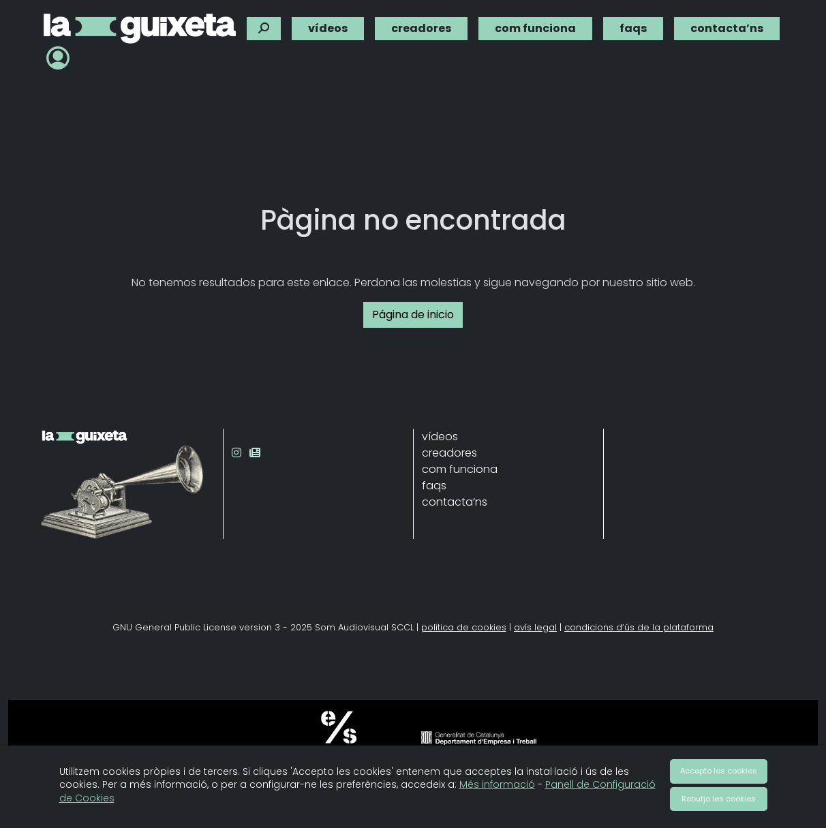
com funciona (535, 25)
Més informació (497, 784)
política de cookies (463, 627)
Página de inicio (413, 314)
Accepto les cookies (718, 770)
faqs (633, 25)
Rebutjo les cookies (719, 798)
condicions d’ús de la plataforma (639, 627)
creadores (421, 25)
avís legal (535, 627)
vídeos (328, 25)
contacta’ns (726, 25)
